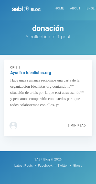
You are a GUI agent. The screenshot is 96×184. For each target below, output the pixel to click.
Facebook (45, 165)
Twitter (63, 165)
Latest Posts (23, 165)
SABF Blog (42, 159)
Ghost (77, 165)
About (75, 8)
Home (59, 8)
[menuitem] (59, 9)
